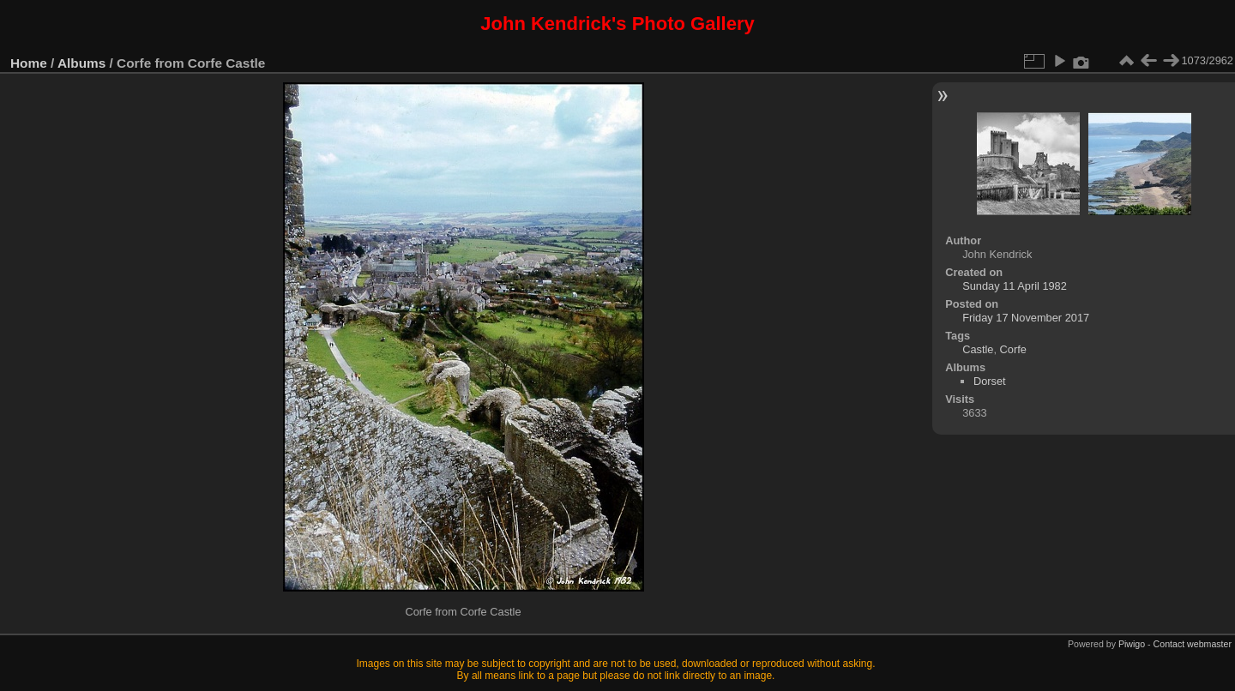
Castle (977, 349)
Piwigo (1131, 644)
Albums (81, 63)
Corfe (1013, 349)
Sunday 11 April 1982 (1014, 285)
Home (28, 63)
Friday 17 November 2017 (1025, 317)
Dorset (989, 381)
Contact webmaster (1193, 644)
